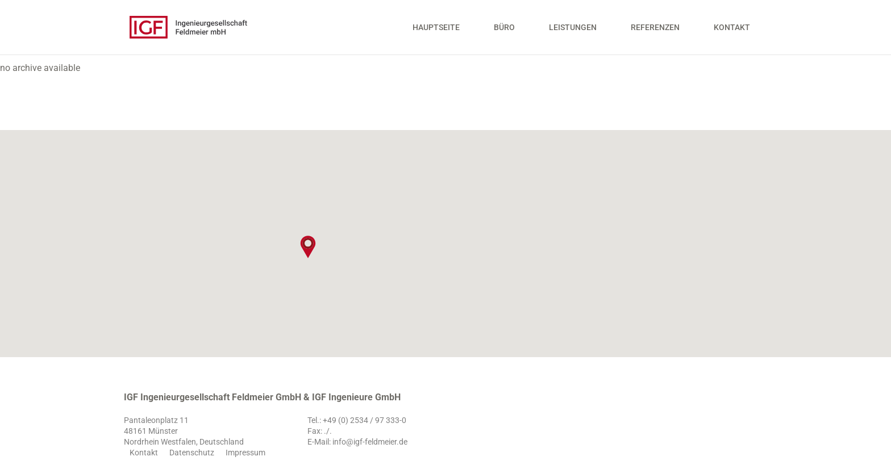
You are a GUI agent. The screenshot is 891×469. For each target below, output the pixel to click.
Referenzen (655, 31)
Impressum (245, 452)
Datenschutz (191, 452)
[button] (308, 247)
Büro (504, 31)
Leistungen (573, 31)
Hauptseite (436, 31)
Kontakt (732, 31)
